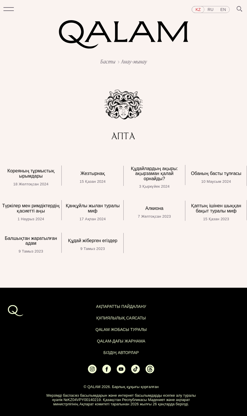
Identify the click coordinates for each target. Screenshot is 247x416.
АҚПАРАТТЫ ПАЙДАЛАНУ (121, 306)
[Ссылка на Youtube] (121, 371)
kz (198, 9)
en (223, 9)
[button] (8, 9)
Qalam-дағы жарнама (121, 341)
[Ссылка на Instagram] (92, 371)
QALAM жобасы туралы (121, 329)
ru (210, 9)
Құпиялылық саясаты (121, 318)
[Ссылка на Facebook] (106, 371)
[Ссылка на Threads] (150, 371)
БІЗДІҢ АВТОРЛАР (121, 353)
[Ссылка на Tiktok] (135, 371)
